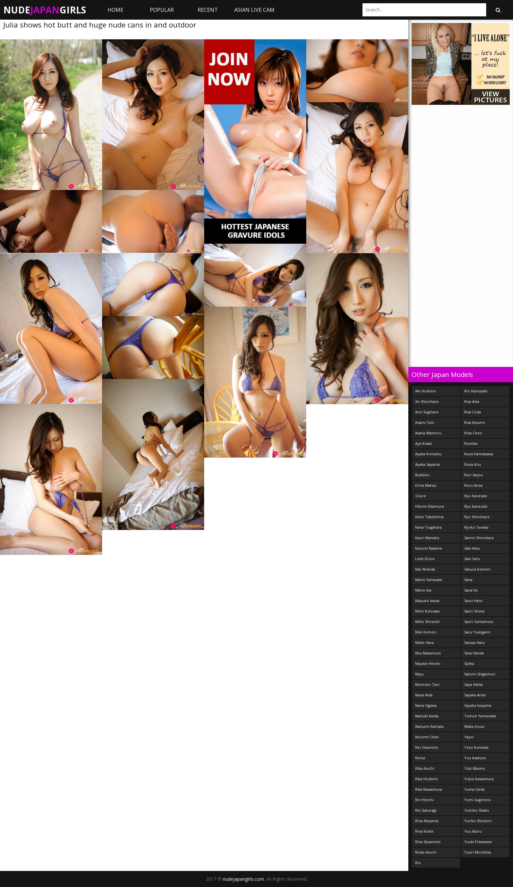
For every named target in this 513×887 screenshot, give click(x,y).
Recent (208, 9)
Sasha (469, 663)
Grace (420, 495)
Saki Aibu (472, 548)
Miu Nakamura (428, 653)
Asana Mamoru (428, 432)
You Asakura (475, 757)
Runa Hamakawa (478, 453)
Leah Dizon (425, 558)
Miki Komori (425, 632)
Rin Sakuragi (425, 810)
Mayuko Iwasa (427, 600)
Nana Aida (424, 694)
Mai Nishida (425, 569)
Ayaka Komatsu (428, 453)
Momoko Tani (427, 684)
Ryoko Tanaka (476, 527)
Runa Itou (472, 464)
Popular (162, 9)
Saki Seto (472, 558)
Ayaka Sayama (427, 464)
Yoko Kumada (476, 747)
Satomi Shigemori (479, 673)
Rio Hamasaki (475, 390)
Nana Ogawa (426, 705)
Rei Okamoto (426, 747)
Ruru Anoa (473, 485)
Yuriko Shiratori (478, 820)
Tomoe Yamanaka (480, 715)
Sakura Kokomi (477, 569)
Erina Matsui (425, 485)
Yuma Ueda (474, 789)
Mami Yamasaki (428, 579)
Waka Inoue (474, 726)
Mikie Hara (424, 642)
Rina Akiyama (426, 820)
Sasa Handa (474, 653)
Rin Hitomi (424, 799)
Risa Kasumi (474, 422)
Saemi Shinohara (479, 537)
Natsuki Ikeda (426, 715)
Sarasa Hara (474, 642)
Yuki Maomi (474, 768)
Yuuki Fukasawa (478, 841)
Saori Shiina (474, 611)
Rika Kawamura (428, 789)
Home (115, 9)
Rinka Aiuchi (425, 852)
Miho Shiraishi (427, 621)
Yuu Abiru (473, 831)
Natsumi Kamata (429, 726)
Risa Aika (471, 401)
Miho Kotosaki (427, 611)
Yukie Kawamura (479, 778)
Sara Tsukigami (477, 632)
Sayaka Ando (475, 694)
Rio (418, 862)
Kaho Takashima (429, 516)
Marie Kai (423, 590)
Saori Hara (473, 600)
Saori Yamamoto (478, 621)
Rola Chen (473, 432)
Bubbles (422, 474)
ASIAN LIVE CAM (254, 9)
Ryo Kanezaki (475, 506)
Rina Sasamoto (428, 841)
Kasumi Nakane (428, 548)
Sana (468, 579)
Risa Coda (472, 411)
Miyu (419, 673)
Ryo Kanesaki (475, 495)
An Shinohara (426, 401)
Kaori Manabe (427, 537)
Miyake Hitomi (427, 663)
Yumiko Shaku (476, 810)
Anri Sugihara (426, 411)
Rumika (470, 443)
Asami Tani (424, 422)
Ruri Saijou (473, 474)
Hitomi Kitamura (429, 506)
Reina (420, 757)
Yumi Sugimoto (477, 799)
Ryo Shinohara (476, 516)
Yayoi (469, 736)
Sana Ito (471, 590)
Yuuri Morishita (477, 852)
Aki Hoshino (425, 390)
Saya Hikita (473, 684)
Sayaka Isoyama (477, 705)
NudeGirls (44, 10)
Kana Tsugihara (428, 527)
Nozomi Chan (427, 736)
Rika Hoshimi (426, 778)
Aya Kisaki (423, 443)
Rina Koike (424, 831)
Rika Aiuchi (424, 768)
